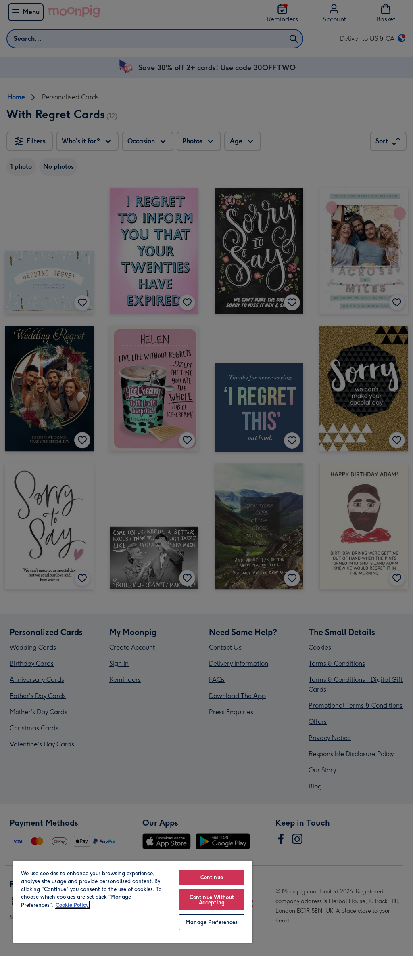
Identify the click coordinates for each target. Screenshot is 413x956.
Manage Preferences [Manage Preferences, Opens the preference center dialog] (212, 922)
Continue (211, 877)
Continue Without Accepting (212, 900)
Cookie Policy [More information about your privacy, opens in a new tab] (72, 905)
